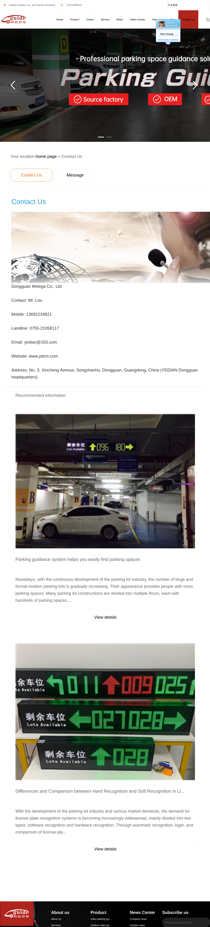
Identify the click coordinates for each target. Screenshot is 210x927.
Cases (90, 19)
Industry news (137, 925)
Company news (138, 919)
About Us (56, 919)
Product (74, 19)
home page (46, 156)
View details (105, 617)
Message (75, 175)
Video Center (137, 19)
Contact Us (188, 19)
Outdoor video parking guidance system (101, 925)
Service (105, 19)
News (119, 19)
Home (59, 19)
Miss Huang (166, 34)
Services (56, 925)
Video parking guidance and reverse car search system (101, 919)
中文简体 (173, 5)
